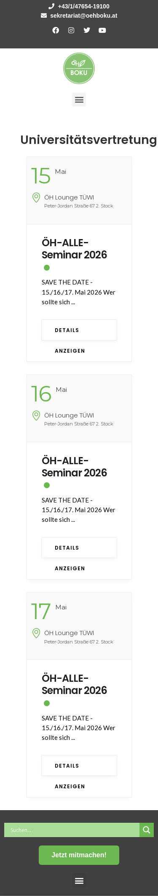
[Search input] (74, 830)
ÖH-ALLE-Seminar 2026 (74, 249)
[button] (79, 99)
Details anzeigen (70, 333)
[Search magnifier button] (146, 830)
